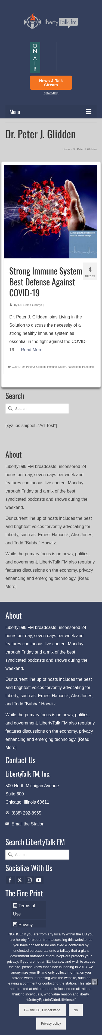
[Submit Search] (9, 408)
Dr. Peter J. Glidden (34, 366)
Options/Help (51, 93)
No (76, 1010)
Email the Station (27, 824)
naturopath (74, 366)
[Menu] (51, 111)
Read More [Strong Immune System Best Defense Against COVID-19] (31, 349)
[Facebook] (10, 880)
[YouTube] (39, 880)
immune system (56, 366)
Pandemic (88, 366)
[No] (94, 982)
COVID (16, 366)
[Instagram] (29, 880)
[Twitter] (20, 880)
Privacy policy (51, 1023)
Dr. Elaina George (30, 304)
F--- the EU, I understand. (42, 1010)
